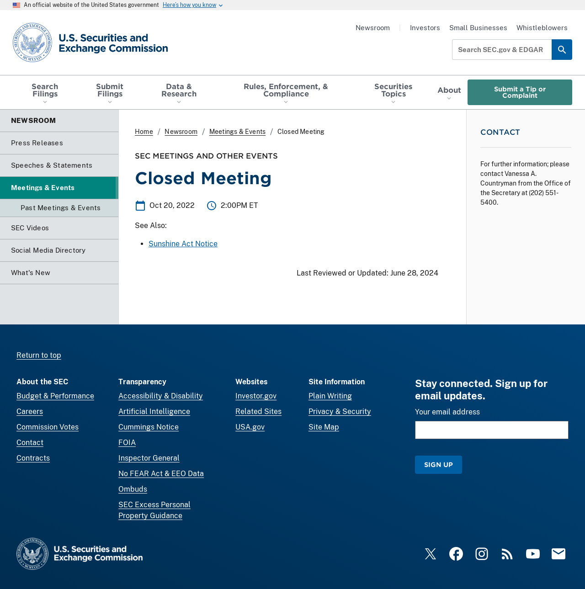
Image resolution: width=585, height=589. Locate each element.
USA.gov (250, 427)
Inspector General (149, 458)
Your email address (447, 412)
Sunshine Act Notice (183, 243)
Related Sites (258, 411)
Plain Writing (330, 396)
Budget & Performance (55, 396)
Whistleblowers (542, 28)
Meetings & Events (237, 131)
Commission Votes (47, 427)
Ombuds (132, 489)
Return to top (38, 355)
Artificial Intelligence (154, 411)
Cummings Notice (148, 427)
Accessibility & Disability (160, 396)
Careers (29, 411)
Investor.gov (256, 396)
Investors (425, 28)
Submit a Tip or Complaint (520, 92)
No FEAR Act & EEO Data (161, 473)
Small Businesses (478, 28)
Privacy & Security (339, 411)
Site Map (323, 427)
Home (144, 131)
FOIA (127, 442)
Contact (29, 442)
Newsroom (373, 28)
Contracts (33, 458)
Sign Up (438, 464)
